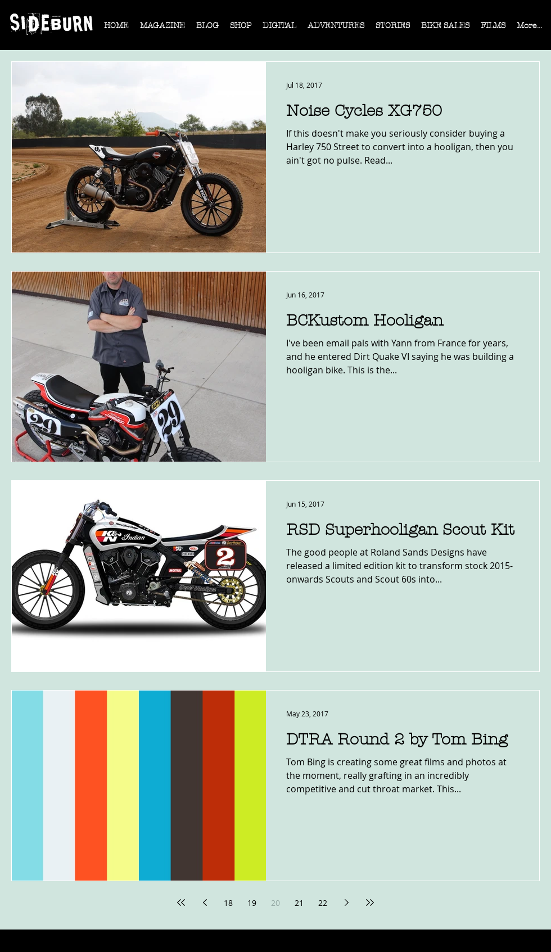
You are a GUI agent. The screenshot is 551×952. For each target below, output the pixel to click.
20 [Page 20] (275, 902)
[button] (162, 29)
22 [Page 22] (322, 902)
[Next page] (346, 902)
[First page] (181, 902)
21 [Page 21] (299, 902)
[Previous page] (205, 902)
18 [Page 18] (228, 902)
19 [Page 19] (251, 902)
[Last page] (370, 902)
